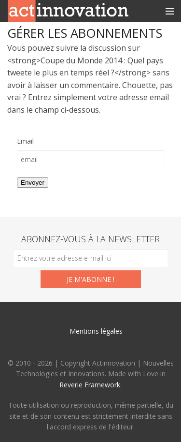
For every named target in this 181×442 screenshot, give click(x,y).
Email (25, 141)
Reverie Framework (89, 384)
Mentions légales (96, 331)
